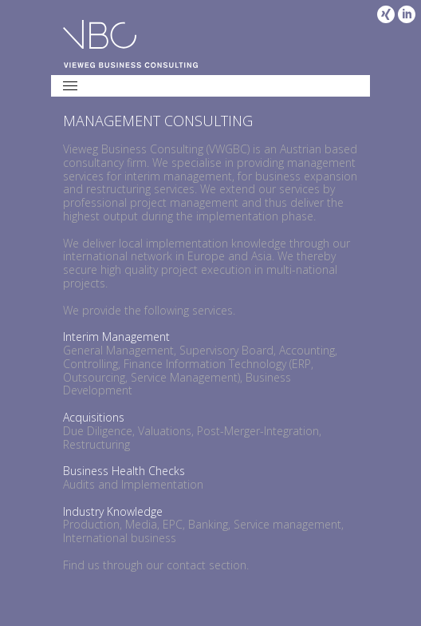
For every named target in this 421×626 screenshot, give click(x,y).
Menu (78, 84)
